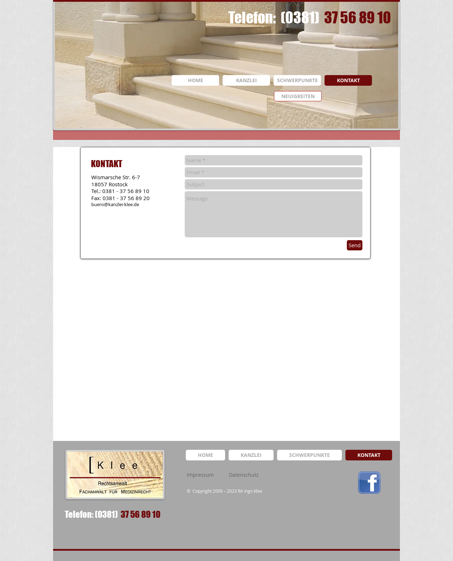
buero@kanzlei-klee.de (115, 204)
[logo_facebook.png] (369, 482)
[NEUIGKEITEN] (298, 96)
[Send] (354, 245)
